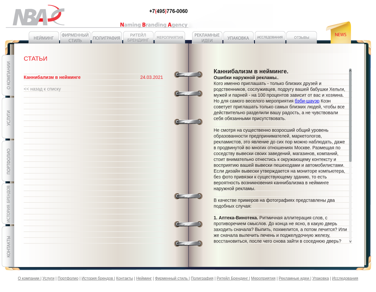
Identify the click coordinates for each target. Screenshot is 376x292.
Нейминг (144, 278)
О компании (29, 278)
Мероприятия (263, 278)
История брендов (97, 278)
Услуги (49, 278)
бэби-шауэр (307, 100)
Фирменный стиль (172, 278)
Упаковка (320, 278)
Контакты (124, 278)
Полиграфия (202, 278)
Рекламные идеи (294, 278)
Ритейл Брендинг (233, 278)
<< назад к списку (42, 88)
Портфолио (68, 278)
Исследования (345, 278)
